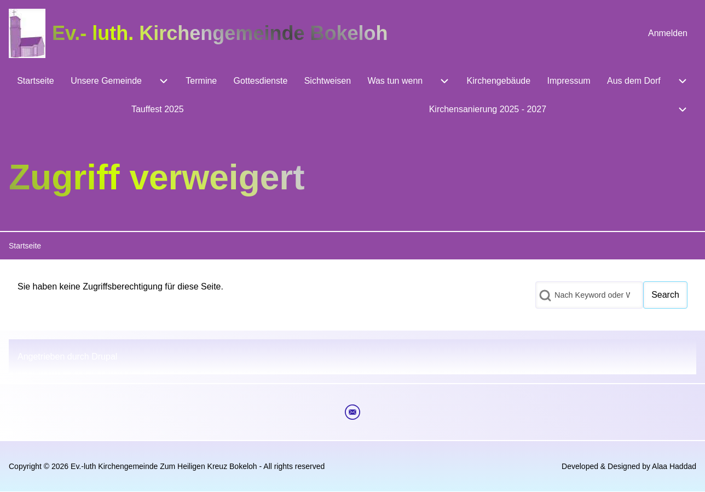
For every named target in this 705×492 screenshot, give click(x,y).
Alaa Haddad (674, 466)
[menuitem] (667, 33)
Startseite (25, 245)
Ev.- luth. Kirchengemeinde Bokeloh (220, 33)
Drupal (104, 356)
